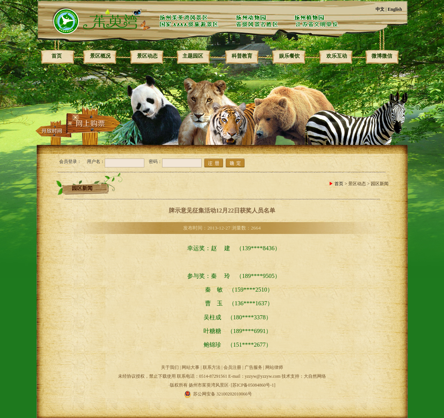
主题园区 (192, 56)
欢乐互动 (336, 56)
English (395, 9)
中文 (380, 9)
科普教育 (242, 56)
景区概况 (100, 56)
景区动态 (147, 56)
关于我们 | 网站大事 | (182, 367)
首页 (56, 56)
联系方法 (212, 367)
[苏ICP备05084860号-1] (253, 385)
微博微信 (381, 56)
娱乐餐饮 (289, 56)
